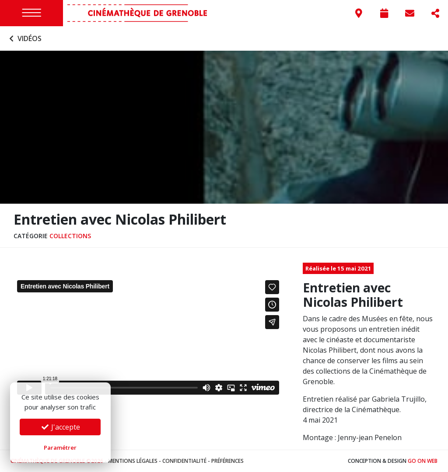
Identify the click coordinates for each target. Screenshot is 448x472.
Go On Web (423, 461)
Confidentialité (184, 461)
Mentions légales (133, 461)
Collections (70, 236)
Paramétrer (60, 447)
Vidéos (24, 38)
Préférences (227, 461)
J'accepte (60, 427)
